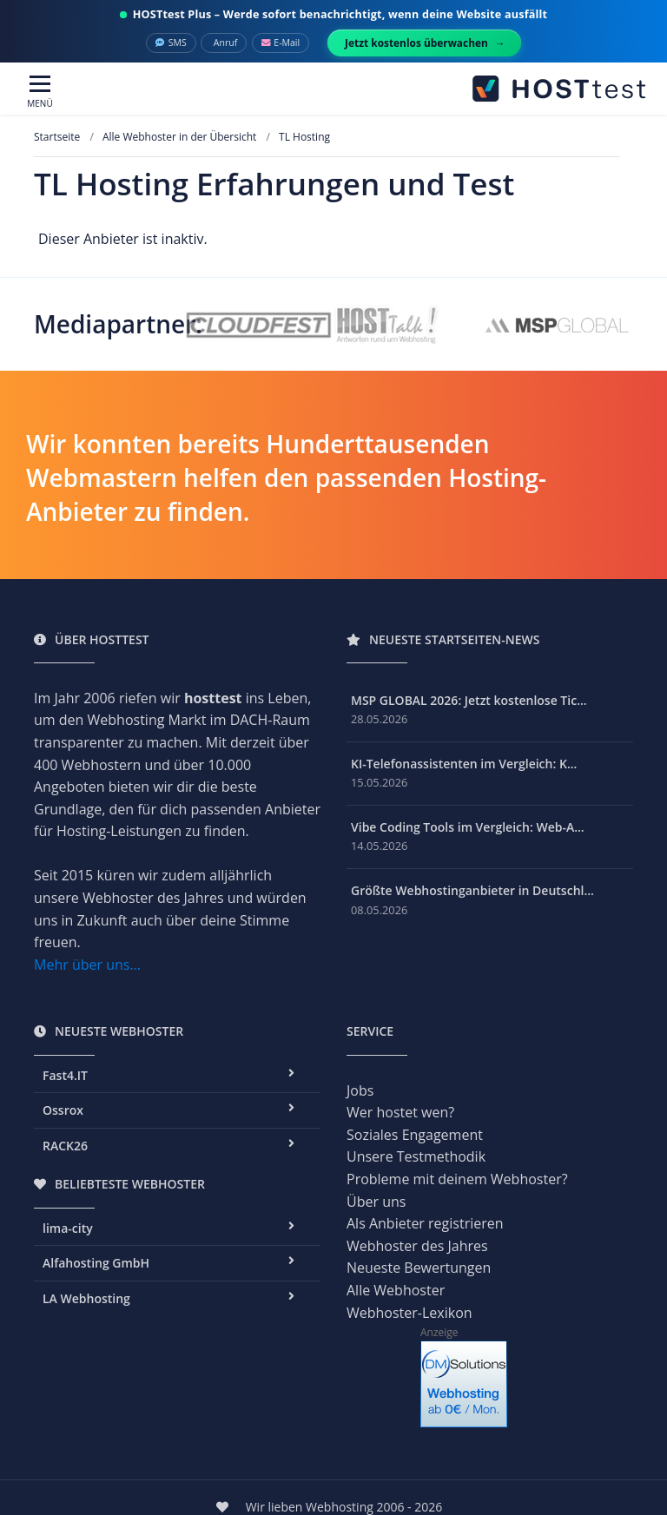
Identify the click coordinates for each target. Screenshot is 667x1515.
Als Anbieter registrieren (425, 1223)
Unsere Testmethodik (416, 1156)
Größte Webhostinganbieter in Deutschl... (472, 890)
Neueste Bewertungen (419, 1267)
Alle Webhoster (396, 1290)
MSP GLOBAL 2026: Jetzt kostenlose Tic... (469, 700)
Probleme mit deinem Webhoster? (457, 1179)
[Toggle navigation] (40, 92)
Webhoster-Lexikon (409, 1312)
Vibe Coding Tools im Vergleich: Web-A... (467, 827)
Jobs (360, 1090)
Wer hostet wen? (400, 1112)
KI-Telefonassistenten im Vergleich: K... (464, 763)
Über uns (376, 1201)
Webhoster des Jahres (417, 1245)
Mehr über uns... (87, 964)
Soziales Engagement (415, 1134)
